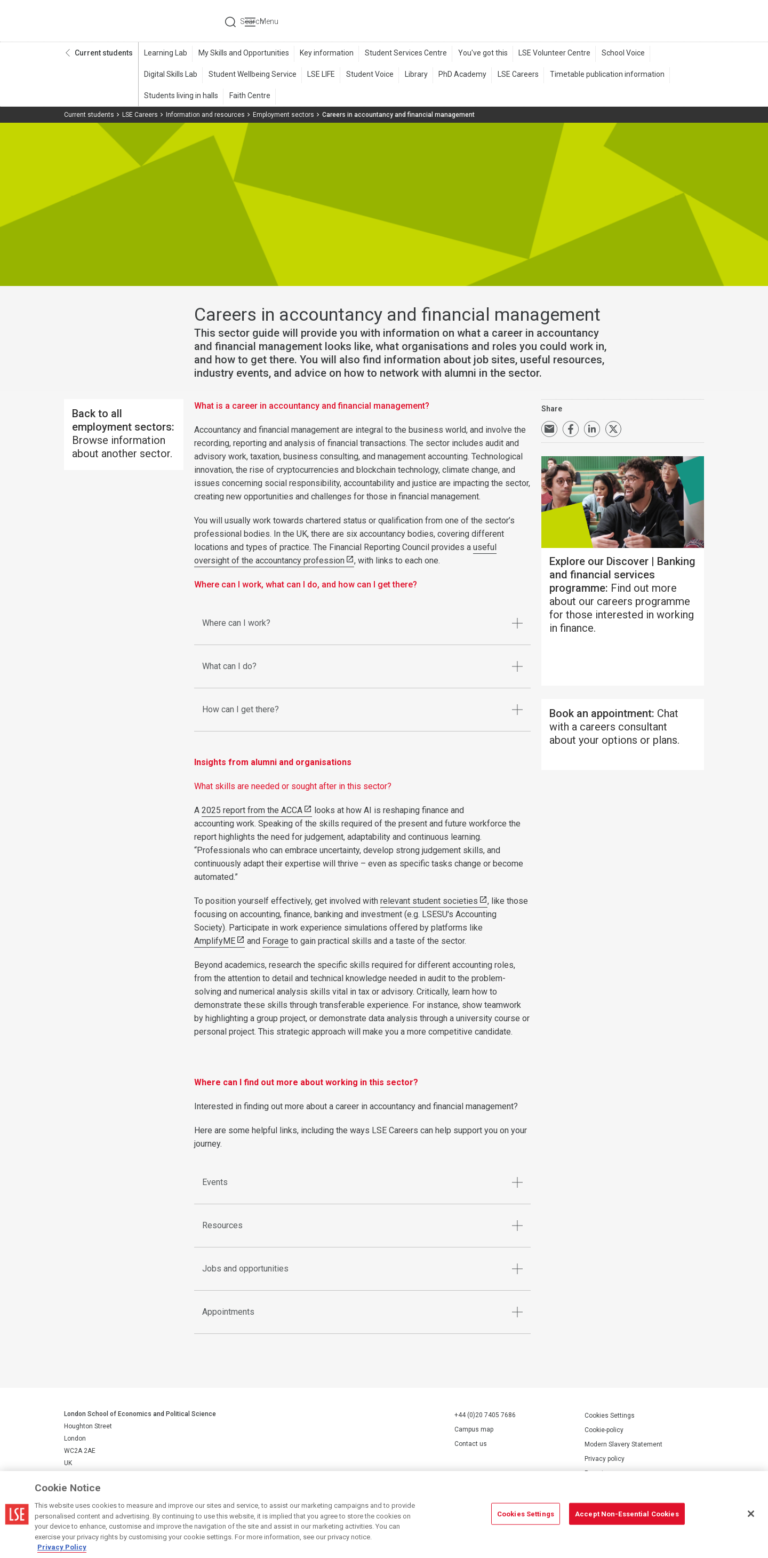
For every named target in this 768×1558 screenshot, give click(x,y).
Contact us (470, 1445)
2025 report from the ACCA (252, 811)
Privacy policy (605, 1459)
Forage (275, 942)
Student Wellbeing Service (251, 75)
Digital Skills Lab (170, 75)
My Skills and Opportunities (242, 54)
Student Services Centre (403, 54)
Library (412, 75)
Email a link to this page (549, 430)
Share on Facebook (571, 430)
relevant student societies (429, 902)
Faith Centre (248, 96)
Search (631, 21)
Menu (689, 21)
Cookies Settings (610, 1416)
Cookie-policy (604, 1430)
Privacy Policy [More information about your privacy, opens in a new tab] (61, 1547)
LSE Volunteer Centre (550, 54)
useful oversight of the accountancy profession (345, 555)
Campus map (473, 1430)
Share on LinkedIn (592, 430)
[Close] (751, 1513)
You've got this (478, 54)
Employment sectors (283, 116)
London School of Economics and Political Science (109, 21)
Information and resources (205, 116)
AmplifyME (214, 942)
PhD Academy (458, 75)
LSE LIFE (319, 75)
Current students (104, 54)
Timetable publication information (600, 75)
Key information (324, 54)
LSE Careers (512, 75)
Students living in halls (180, 96)
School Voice (617, 54)
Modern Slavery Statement (623, 1445)
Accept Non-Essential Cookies (627, 1513)
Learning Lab (165, 54)
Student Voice (366, 75)
